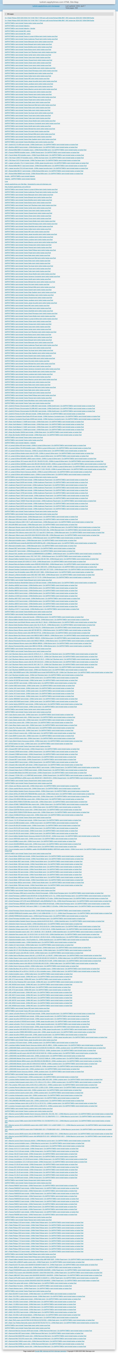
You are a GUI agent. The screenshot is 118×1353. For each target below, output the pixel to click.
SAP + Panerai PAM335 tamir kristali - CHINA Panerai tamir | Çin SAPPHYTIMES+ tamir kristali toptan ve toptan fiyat (41, 1196)
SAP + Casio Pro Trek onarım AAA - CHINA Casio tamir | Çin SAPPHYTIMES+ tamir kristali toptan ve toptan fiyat (39, 728)
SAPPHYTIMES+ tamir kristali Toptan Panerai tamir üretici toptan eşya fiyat (28, 94)
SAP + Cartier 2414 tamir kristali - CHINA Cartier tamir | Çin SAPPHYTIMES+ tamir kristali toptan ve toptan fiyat (39, 691)
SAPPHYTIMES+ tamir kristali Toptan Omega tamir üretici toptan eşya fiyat (28, 92)
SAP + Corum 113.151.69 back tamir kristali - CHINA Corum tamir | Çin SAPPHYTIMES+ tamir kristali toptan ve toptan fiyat (43, 820)
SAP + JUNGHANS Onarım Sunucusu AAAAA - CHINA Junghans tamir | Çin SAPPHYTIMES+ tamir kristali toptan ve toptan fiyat (44, 1071)
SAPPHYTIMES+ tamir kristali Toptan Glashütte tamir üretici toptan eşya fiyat (29, 73)
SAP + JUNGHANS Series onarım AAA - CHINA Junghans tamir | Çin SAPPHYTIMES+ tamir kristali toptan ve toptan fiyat (42, 1069)
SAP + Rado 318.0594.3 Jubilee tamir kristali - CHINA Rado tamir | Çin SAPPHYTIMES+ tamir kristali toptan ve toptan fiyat (43, 1299)
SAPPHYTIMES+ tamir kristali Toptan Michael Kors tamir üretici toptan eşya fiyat (30, 129)
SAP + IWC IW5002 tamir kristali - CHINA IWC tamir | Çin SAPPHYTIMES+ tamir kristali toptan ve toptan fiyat (38, 976)
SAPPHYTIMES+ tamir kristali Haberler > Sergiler (20, 28)
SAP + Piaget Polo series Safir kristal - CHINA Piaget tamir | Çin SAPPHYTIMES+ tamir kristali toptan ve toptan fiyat (40, 1283)
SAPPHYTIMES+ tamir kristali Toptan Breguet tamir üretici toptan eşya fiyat (28, 44)
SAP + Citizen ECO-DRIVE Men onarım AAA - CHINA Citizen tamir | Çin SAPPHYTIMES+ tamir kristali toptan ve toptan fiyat (43, 807)
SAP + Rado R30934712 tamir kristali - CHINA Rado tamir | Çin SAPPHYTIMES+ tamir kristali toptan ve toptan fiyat (40, 1309)
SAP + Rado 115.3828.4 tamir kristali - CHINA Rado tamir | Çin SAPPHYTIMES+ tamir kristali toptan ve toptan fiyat (40, 1304)
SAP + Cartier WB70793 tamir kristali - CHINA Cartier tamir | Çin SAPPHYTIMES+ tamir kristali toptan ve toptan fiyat (41, 707)
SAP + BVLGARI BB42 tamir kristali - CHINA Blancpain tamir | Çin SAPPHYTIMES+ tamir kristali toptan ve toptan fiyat (41, 524)
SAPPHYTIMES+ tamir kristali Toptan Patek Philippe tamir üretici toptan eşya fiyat (30, 97)
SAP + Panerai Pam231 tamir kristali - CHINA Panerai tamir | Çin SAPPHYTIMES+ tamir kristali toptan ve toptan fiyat (41, 1209)
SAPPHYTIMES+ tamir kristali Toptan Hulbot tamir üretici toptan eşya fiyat (28, 76)
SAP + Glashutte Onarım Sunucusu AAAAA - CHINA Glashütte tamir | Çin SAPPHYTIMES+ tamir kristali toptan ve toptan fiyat (43, 924)
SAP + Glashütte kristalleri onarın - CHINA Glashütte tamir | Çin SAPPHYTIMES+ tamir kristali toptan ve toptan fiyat (40, 942)
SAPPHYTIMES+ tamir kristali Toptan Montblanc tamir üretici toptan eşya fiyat (29, 142)
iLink (6, 181)
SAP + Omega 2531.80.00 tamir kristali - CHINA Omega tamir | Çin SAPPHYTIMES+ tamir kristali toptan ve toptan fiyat (41, 1167)
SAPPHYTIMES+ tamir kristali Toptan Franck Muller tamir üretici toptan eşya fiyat (30, 68)
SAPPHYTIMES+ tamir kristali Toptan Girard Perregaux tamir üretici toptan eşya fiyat (31, 71)
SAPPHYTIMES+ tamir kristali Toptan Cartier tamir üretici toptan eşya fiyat (28, 55)
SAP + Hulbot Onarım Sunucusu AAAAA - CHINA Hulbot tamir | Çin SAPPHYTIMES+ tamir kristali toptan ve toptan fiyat (42, 966)
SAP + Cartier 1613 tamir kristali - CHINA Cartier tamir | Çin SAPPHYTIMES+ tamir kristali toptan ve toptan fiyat (39, 696)
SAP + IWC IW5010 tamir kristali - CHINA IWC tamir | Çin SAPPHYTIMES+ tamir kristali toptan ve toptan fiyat (38, 1003)
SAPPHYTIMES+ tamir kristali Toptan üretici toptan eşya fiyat (24, 23)
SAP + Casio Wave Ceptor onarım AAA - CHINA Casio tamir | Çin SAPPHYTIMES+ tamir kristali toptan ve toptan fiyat (41, 725)
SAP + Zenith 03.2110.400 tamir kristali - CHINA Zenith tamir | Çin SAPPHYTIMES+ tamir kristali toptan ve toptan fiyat (41, 144)
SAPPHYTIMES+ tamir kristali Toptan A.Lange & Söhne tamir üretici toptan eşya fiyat (31, 36)
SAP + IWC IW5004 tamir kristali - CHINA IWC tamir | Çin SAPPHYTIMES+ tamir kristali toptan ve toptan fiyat (38, 1005)
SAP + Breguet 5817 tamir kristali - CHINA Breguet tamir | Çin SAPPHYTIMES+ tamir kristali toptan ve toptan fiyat (40, 551)
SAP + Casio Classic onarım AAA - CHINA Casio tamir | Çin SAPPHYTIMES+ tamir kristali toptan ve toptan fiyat (39, 720)
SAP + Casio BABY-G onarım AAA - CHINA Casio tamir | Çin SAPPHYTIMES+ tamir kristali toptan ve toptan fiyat (39, 736)
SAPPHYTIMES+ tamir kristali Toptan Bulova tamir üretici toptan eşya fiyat (28, 49)
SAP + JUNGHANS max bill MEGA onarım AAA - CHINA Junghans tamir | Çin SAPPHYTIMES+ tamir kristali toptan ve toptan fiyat (45, 1056)
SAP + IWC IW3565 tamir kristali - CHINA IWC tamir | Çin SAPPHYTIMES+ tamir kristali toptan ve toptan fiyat (38, 984)
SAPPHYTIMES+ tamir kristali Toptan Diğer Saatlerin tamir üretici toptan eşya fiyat (30, 139)
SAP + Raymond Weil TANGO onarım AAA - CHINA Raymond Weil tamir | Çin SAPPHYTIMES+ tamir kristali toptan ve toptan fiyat (44, 1341)
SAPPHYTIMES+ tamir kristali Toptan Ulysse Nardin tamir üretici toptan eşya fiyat (30, 121)
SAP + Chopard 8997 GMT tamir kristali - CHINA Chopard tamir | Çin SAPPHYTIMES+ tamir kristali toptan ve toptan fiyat (42, 749)
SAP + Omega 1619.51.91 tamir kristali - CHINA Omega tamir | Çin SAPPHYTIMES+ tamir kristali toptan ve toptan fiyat (41, 1148)
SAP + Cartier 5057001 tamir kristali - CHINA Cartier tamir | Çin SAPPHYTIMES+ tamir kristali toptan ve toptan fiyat (40, 683)
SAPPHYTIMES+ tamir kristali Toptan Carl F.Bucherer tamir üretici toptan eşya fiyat (30, 52)
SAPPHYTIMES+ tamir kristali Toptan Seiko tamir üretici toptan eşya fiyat (27, 110)
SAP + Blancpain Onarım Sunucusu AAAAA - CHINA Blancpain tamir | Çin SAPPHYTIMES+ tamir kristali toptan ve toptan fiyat (44, 538)
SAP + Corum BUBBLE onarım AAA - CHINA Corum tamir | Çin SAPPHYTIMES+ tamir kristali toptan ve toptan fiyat (40, 841)
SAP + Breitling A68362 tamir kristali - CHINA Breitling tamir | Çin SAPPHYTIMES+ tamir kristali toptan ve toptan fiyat (41, 585)
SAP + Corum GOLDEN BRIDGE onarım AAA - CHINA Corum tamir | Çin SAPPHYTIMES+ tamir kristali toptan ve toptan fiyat (43, 844)
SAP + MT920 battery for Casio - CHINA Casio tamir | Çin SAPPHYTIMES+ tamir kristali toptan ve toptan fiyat (39, 744)
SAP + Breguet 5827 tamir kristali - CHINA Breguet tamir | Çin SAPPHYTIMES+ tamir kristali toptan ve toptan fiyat (40, 548)
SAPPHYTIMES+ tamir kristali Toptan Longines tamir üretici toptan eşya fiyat (29, 86)
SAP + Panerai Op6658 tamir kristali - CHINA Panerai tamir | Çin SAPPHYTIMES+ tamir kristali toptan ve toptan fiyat (41, 1206)
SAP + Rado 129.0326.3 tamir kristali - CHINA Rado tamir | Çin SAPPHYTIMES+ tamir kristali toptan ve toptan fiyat (40, 1302)
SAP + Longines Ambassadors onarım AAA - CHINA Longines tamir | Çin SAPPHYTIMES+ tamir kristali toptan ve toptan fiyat (43, 1095)
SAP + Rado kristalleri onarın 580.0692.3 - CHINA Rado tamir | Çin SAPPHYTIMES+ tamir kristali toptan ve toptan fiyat (41, 1317)
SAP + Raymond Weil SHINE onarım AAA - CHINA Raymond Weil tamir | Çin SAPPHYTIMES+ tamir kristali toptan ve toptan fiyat (44, 1344)
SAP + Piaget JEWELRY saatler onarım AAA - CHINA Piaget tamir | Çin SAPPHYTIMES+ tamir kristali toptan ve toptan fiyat (43, 1267)
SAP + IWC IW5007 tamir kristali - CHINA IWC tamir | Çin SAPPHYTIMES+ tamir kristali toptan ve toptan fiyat (38, 998)
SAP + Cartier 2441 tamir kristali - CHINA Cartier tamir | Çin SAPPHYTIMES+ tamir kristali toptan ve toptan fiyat (39, 688)
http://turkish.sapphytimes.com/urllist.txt (18, 187)
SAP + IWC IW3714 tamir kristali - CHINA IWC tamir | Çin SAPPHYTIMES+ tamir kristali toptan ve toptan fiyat (38, 995)
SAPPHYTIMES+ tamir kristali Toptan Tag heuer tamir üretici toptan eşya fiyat (29, 113)
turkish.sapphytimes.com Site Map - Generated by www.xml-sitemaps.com (28, 184)
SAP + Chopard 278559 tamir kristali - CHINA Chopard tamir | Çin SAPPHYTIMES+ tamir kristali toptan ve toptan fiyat (41, 751)
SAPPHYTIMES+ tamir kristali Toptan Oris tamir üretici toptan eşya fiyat (27, 131)
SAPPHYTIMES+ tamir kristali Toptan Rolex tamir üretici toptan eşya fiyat (27, 107)
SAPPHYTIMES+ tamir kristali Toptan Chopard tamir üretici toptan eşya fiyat (28, 60)
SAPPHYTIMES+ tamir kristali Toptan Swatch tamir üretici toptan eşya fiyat (28, 136)
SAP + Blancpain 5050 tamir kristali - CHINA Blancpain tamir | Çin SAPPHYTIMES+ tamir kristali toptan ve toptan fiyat (41, 519)
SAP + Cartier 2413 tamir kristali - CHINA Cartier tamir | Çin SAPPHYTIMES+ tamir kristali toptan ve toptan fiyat (39, 693)
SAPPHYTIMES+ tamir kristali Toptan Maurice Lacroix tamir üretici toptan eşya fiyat (31, 89)
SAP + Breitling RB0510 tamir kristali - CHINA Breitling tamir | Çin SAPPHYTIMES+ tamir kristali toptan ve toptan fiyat (41, 590)
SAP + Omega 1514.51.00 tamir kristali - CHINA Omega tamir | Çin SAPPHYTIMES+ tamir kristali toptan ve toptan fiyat (41, 1151)
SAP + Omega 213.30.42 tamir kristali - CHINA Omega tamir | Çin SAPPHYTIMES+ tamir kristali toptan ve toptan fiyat (41, 1164)
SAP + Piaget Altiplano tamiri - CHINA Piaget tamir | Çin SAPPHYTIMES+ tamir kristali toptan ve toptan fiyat (38, 1288)
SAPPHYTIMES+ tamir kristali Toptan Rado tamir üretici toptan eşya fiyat (27, 102)
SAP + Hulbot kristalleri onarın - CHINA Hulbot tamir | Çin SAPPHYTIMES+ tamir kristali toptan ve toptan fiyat (39, 974)
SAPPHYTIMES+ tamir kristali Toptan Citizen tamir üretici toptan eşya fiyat (28, 63)
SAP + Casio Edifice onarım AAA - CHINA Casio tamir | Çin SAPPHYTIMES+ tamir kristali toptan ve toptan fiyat (39, 730)
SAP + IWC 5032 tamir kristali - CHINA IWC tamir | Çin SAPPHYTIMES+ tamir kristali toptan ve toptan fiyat (38, 987)
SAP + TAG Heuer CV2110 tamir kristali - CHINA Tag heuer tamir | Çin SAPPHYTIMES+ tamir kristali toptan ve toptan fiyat (42, 160)
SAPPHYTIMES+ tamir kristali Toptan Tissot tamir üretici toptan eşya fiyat (28, 115)
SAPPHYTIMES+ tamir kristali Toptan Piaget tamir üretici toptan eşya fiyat (28, 100)
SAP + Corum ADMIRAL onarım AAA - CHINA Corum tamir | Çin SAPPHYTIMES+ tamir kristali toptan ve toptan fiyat (40, 846)
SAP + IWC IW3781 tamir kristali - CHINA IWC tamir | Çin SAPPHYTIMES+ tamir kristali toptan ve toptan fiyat (38, 1000)
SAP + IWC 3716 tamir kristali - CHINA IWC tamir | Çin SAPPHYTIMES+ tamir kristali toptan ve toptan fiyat (38, 990)
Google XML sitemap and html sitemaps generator (50, 1351)
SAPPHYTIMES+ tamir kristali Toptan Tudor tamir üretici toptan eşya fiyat (27, 118)
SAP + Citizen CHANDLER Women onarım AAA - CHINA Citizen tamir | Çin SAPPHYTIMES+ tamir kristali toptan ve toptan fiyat (44, 815)
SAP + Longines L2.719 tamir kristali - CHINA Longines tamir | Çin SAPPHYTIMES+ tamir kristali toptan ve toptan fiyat (41, 1077)
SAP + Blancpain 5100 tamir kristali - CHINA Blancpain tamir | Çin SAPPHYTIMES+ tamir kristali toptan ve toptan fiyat (41, 517)
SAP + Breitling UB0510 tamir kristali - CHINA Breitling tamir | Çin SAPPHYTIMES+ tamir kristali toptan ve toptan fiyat (41, 147)
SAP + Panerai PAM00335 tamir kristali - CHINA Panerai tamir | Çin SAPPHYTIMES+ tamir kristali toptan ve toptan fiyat (42, 1199)
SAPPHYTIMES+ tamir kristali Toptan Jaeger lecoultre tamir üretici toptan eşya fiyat (31, 81)
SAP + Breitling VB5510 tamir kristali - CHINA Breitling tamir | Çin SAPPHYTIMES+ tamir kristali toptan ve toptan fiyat (41, 593)
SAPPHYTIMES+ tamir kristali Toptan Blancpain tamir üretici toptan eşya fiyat (29, 41)
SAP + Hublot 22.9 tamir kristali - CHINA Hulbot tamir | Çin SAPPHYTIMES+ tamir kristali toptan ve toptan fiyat (39, 945)
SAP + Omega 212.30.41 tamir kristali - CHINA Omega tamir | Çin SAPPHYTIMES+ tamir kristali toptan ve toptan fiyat (41, 1175)
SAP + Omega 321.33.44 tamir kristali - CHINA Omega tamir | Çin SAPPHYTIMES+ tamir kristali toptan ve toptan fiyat (41, 1170)
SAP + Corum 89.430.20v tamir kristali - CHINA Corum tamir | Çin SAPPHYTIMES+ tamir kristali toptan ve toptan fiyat (41, 833)
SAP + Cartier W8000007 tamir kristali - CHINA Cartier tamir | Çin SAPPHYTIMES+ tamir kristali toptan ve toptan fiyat (41, 699)
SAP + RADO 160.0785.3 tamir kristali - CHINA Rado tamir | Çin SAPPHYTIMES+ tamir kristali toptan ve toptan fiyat (40, 1312)
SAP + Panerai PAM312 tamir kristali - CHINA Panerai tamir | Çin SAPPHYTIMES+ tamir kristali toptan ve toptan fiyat (41, 1204)
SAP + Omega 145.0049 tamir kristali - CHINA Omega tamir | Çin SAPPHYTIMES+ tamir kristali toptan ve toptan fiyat (41, 1177)
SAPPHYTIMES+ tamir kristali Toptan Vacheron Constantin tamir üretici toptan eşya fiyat (32, 123)
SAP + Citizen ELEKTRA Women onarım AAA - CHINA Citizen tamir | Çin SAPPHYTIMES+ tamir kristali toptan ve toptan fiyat (43, 809)
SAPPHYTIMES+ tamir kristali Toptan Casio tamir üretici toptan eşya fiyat (27, 57)
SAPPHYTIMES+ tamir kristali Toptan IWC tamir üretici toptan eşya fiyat (27, 78)
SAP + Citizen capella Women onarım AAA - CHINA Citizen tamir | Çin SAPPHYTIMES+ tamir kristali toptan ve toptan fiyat (42, 788)
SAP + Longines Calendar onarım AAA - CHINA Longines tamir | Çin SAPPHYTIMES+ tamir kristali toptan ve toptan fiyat (42, 1098)
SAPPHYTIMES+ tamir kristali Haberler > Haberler (20, 443)
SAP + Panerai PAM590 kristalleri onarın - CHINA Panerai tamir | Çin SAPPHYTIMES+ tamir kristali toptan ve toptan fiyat (42, 152)
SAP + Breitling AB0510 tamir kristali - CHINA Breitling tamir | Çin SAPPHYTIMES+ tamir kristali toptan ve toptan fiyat (41, 604)
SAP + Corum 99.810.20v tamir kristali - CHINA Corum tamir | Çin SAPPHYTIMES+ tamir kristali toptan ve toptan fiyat (41, 831)
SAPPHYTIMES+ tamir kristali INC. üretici (18, 31)
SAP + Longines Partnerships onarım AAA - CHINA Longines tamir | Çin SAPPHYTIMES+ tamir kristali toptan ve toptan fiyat (43, 1090)
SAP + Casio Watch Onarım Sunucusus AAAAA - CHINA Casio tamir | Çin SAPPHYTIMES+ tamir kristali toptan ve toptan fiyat (43, 741)
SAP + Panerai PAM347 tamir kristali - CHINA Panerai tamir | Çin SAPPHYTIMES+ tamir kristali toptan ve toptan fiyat (41, 1185)
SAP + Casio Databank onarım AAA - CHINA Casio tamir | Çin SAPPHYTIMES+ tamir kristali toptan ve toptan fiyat (40, 717)
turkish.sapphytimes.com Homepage (46, 6)
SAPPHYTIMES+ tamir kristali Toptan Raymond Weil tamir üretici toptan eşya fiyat (30, 105)
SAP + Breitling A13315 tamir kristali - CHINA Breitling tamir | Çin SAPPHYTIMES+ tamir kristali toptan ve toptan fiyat (41, 601)
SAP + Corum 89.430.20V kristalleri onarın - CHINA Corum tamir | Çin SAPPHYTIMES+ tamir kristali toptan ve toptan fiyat (42, 825)
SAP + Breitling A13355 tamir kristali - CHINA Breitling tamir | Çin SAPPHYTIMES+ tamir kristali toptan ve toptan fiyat (41, 596)
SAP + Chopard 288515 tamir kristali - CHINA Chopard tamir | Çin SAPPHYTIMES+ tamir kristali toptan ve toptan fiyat (41, 762)
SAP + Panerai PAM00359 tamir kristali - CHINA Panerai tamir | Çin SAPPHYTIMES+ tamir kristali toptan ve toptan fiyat (42, 1193)
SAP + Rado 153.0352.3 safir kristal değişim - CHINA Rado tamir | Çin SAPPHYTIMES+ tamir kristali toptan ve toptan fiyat (42, 1315)
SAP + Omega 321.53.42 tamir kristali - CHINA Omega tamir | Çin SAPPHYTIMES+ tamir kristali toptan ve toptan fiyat (41, 1172)
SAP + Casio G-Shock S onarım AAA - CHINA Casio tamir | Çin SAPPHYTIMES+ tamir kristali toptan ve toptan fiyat (40, 733)
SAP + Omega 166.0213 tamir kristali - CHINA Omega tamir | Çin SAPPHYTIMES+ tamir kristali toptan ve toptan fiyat (41, 1154)
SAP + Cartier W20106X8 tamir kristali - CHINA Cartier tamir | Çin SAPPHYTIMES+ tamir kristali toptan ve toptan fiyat (41, 701)
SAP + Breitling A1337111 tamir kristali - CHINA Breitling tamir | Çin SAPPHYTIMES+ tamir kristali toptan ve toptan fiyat (42, 609)
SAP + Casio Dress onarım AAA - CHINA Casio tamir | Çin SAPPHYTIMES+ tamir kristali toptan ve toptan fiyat (39, 722)
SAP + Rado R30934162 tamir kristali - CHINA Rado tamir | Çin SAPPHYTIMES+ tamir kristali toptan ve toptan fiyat (40, 1307)
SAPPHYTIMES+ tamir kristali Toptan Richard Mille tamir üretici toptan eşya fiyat (30, 134)
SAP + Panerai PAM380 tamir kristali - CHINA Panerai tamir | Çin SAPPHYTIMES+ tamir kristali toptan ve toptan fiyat (41, 1214)
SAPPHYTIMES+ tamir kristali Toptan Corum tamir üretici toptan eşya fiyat (28, 65)
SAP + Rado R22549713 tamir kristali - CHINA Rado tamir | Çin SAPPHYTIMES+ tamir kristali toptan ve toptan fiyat (40, 1294)
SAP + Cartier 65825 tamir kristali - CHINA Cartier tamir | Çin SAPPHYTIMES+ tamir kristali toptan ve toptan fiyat (40, 685)
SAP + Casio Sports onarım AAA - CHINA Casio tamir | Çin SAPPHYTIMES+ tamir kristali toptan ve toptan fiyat (39, 714)
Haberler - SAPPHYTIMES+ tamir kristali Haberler (20, 179)
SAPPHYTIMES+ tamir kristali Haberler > (17, 26)
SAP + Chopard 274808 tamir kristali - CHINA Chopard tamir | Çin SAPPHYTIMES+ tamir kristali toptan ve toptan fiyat (41, 754)
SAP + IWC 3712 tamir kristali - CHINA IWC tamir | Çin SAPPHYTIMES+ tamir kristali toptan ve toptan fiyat (38, 979)
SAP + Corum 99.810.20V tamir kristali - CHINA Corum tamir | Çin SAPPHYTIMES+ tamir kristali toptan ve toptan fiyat (41, 828)
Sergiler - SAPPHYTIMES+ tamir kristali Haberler (20, 176)
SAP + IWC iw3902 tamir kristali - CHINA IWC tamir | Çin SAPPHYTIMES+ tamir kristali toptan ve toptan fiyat (38, 992)
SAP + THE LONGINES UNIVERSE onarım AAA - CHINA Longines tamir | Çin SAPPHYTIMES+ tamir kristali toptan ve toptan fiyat (44, 1100)
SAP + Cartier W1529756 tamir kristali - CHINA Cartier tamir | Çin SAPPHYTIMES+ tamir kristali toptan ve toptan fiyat (41, 680)
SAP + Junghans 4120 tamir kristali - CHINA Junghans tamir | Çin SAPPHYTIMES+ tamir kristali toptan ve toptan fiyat (41, 1042)
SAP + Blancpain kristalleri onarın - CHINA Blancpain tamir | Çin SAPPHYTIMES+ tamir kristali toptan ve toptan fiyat (41, 540)
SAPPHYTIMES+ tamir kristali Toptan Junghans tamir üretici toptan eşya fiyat (29, 84)
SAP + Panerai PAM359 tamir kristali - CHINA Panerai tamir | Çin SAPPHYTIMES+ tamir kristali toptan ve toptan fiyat (41, 1191)
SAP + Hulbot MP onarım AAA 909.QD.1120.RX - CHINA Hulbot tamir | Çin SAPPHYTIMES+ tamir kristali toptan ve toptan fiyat (44, 953)
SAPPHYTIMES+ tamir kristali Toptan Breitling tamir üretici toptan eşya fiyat (28, 47)
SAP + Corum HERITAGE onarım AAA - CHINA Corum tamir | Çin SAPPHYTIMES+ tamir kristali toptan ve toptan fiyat (41, 839)
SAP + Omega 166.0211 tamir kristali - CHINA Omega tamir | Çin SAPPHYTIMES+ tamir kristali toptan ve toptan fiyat (41, 1156)
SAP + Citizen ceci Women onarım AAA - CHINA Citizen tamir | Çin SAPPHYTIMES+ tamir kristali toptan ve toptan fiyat (41, 786)
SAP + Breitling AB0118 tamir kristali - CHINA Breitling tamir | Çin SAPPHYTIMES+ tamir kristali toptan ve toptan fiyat (41, 606)
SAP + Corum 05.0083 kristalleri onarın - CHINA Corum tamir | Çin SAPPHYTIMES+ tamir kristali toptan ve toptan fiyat (41, 823)
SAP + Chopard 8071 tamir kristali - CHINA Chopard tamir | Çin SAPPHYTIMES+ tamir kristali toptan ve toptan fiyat (40, 759)
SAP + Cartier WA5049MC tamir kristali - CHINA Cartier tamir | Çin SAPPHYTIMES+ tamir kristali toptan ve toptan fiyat (41, 678)
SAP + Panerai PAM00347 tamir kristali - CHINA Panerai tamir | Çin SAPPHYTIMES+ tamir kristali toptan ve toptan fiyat (42, 1188)
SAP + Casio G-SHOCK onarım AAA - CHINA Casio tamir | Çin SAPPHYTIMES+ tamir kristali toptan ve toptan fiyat (40, 738)
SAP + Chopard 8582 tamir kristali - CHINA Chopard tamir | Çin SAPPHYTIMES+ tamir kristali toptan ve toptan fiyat (40, 757)
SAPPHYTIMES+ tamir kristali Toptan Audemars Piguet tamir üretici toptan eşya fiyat (31, 39)
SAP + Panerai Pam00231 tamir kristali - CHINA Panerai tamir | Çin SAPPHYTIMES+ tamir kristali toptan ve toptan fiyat (42, 1212)
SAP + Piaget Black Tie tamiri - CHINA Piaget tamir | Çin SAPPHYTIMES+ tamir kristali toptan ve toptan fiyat (38, 1286)
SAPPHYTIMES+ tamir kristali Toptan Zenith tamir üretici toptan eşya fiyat (28, 126)
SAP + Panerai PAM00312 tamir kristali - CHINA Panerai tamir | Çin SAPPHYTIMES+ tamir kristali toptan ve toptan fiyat (42, 1201)
